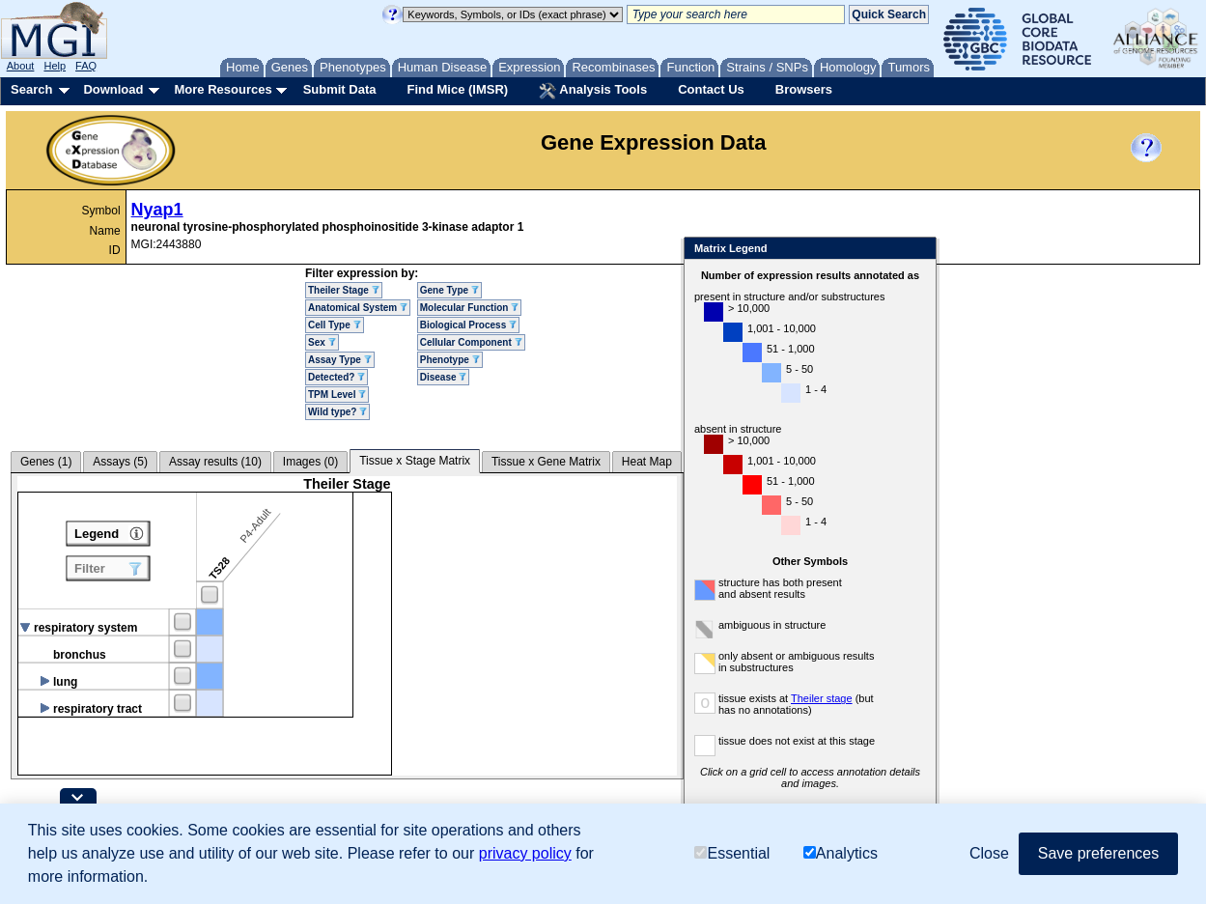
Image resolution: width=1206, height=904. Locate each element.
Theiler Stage (343, 290)
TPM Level (337, 394)
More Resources (222, 89)
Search (31, 89)
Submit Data (340, 89)
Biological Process (468, 325)
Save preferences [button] (1098, 853)
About (21, 65)
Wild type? (337, 412)
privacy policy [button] (525, 853)
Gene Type (449, 290)
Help (54, 65)
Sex (322, 342)
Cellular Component (471, 342)
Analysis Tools (593, 90)
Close (918, 249)
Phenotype (450, 359)
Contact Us (711, 89)
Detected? (336, 377)
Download (113, 89)
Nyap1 (157, 209)
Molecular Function (469, 307)
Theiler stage (822, 698)
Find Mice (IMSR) (457, 89)
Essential (732, 853)
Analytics (840, 853)
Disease (443, 377)
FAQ (86, 65)
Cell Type (334, 325)
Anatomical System (357, 307)
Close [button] (989, 853)
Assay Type (340, 359)
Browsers (803, 89)
